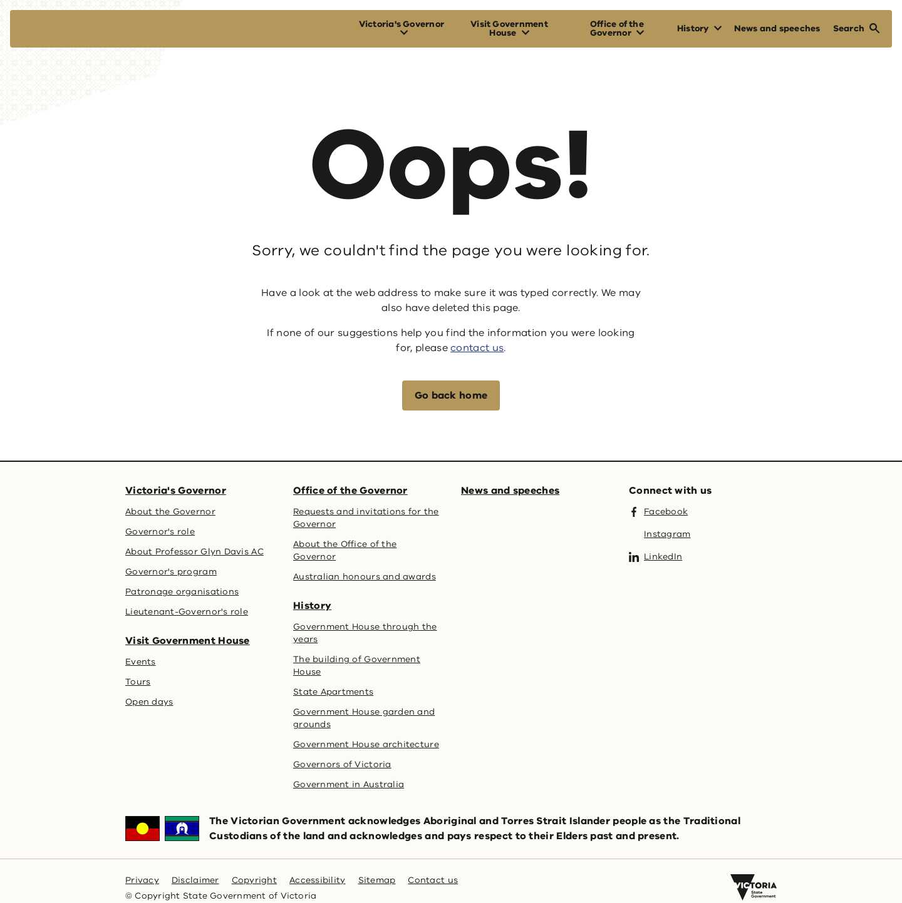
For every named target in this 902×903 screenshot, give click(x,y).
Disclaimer (195, 880)
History (312, 606)
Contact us (433, 880)
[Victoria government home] (753, 887)
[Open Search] (856, 29)
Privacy (142, 880)
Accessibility (317, 880)
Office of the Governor (350, 491)
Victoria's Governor (175, 491)
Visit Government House (187, 641)
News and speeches (510, 491)
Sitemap (377, 880)
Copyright (254, 880)
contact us (477, 348)
